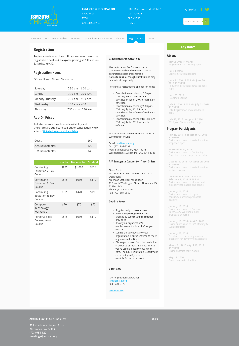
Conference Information (98, 8)
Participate (135, 13)
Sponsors (134, 18)
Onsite (150, 38)
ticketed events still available (60, 131)
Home (131, 22)
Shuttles (120, 38)
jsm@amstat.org (125, 143)
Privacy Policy (116, 290)
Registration (135, 38)
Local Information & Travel (98, 38)
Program (88, 13)
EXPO (85, 18)
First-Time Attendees (56, 38)
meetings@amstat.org (43, 336)
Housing (75, 38)
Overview (36, 38)
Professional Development (145, 8)
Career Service (91, 22)
